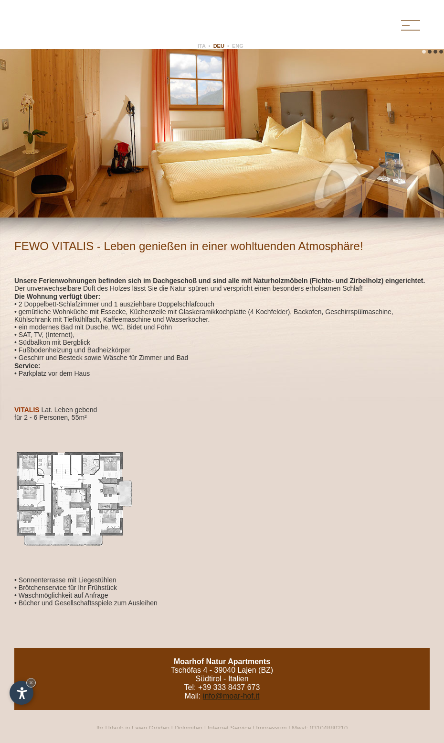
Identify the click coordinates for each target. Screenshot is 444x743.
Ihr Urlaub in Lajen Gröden (133, 728)
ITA (202, 46)
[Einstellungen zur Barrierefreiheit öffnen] (21, 693)
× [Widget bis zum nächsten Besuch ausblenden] (31, 682)
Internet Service (229, 728)
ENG (237, 46)
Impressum (271, 728)
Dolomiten (189, 728)
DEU (218, 46)
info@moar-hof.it (231, 696)
